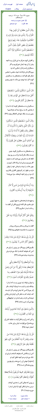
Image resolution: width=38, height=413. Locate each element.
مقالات (16, 9)
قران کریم (23, 408)
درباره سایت (29, 406)
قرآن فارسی (15, 408)
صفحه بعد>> (12, 399)
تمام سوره (24, 396)
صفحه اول (19, 4)
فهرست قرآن (7, 4)
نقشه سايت (19, 406)
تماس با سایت (9, 406)
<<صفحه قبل (25, 399)
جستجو (13, 23)
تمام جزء (13, 396)
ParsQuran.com (19, 410)
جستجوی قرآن (27, 9)
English (8, 9)
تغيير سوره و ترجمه (19, 20)
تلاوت (25, 23)
